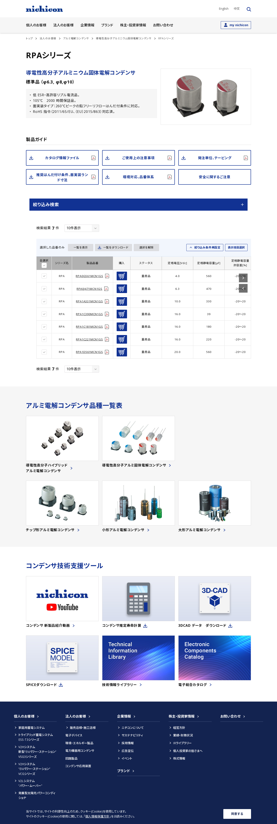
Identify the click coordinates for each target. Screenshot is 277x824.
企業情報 (124, 716)
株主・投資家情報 (182, 716)
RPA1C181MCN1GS (89, 327)
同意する (237, 814)
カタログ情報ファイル (62, 158)
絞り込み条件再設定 (207, 247)
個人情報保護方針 (97, 816)
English (224, 8)
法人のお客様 (48, 38)
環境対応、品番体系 (138, 177)
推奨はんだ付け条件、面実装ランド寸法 (62, 177)
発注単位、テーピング (215, 158)
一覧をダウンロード (116, 247)
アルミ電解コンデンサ (76, 38)
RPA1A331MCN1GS (89, 301)
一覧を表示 (81, 247)
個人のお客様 (24, 716)
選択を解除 (146, 247)
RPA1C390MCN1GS (89, 314)
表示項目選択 (236, 247)
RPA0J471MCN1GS (89, 289)
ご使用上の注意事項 (138, 158)
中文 (237, 8)
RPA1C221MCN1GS (89, 339)
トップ (29, 38)
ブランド (107, 25)
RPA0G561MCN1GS (89, 276)
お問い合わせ (163, 25)
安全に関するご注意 (214, 177)
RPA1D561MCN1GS (89, 352)
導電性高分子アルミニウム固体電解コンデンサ (123, 38)
